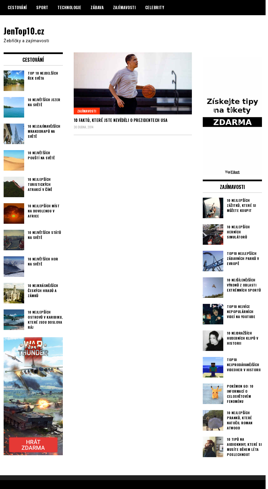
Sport (42, 7)
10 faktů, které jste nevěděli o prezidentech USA (121, 120)
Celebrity (154, 7)
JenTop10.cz (24, 30)
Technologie (69, 7)
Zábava (97, 7)
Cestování (17, 7)
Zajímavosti (124, 7)
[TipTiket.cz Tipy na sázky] (232, 171)
